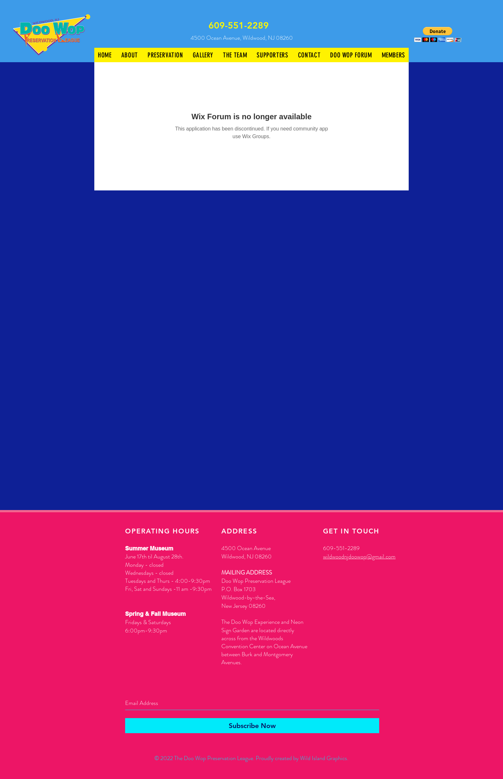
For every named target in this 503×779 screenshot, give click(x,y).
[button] (437, 34)
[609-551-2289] (239, 25)
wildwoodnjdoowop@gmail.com (359, 556)
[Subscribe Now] (252, 725)
